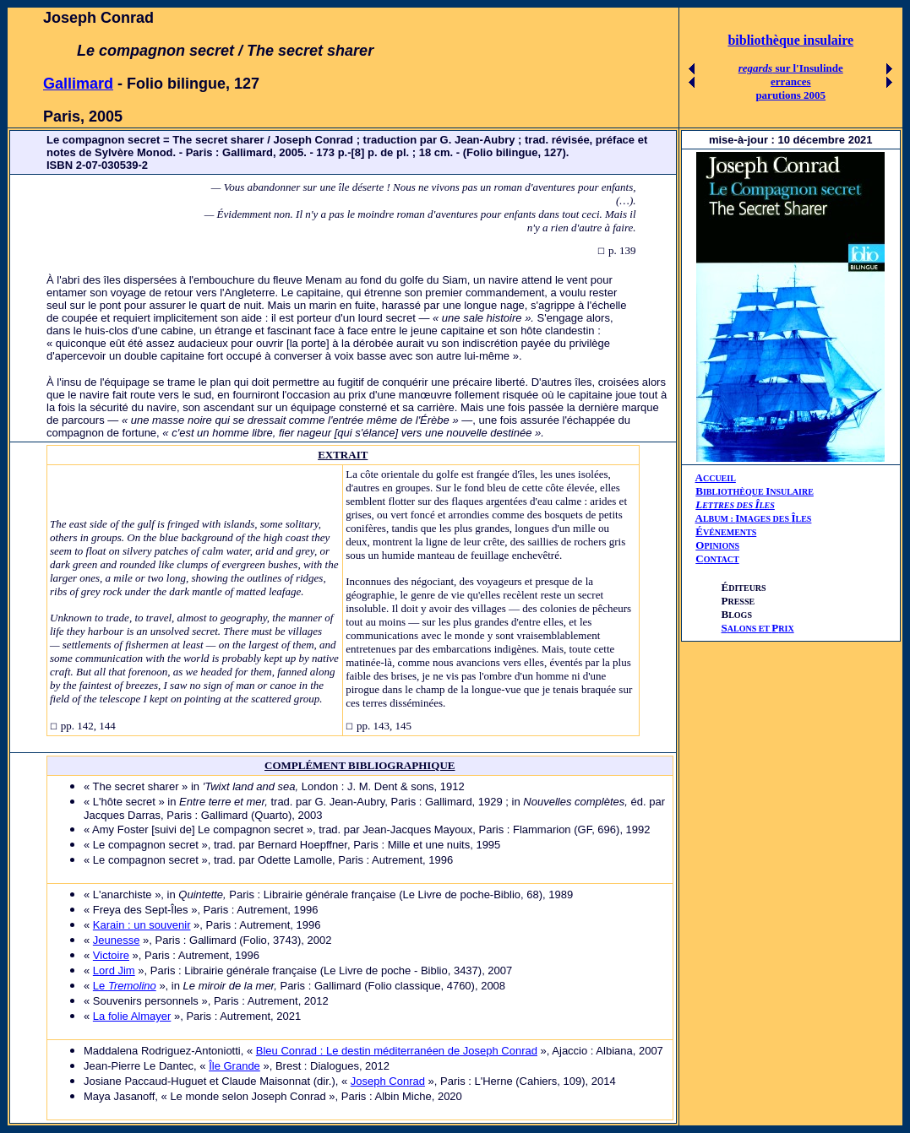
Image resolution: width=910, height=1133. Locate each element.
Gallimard (78, 83)
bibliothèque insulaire (790, 40)
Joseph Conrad (388, 1081)
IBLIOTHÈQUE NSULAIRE (758, 491)
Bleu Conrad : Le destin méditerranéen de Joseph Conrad (396, 1050)
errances (791, 81)
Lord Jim (114, 970)
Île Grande (234, 1066)
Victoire (111, 955)
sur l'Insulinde (790, 68)
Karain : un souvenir (142, 925)
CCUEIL (719, 478)
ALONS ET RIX (758, 628)
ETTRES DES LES (738, 505)
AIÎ (753, 518)
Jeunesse (116, 940)
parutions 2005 (790, 95)
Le (124, 985)
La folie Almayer (132, 1016)
